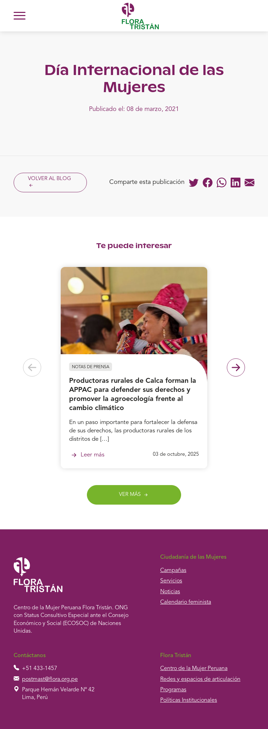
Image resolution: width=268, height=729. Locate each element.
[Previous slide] (32, 367)
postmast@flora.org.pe (50, 679)
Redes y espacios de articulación (200, 679)
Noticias (170, 592)
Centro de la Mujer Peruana (194, 668)
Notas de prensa (90, 367)
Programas (173, 690)
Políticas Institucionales (188, 700)
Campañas (173, 570)
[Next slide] (236, 367)
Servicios (171, 581)
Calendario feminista (185, 602)
